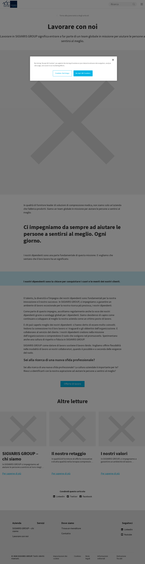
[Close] (113, 60)
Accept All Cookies (83, 73)
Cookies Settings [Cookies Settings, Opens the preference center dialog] (62, 73)
